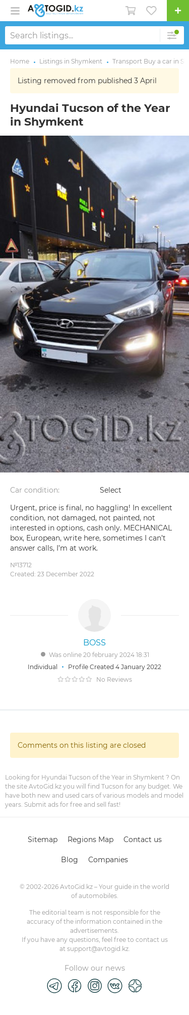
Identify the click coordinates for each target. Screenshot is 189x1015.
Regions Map (90, 839)
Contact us (142, 839)
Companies (108, 859)
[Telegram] (54, 985)
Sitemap (42, 839)
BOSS (94, 642)
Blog (69, 859)
